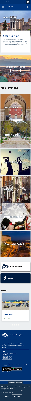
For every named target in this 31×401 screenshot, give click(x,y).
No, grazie (17, 397)
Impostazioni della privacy (15, 384)
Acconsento (6, 398)
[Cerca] (28, 7)
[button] (13, 325)
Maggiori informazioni (7, 393)
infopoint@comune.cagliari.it (9, 353)
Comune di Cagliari (6, 2)
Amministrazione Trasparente (9, 340)
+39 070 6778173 (7, 356)
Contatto (6, 384)
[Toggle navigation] (3, 7)
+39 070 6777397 (7, 357)
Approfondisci (15, 70)
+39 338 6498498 (7, 359)
